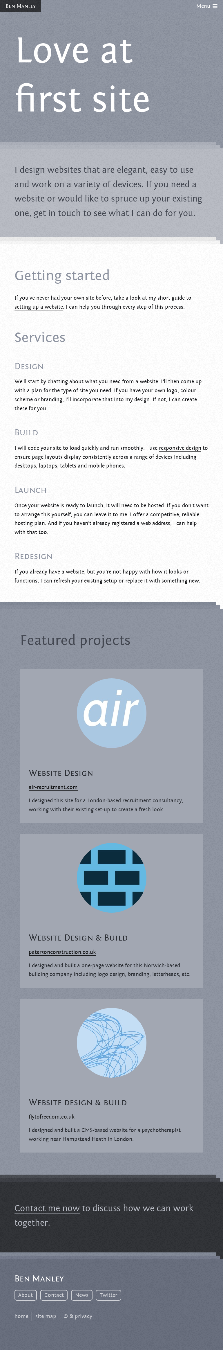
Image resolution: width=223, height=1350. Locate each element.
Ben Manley (21, 6)
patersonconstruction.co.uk (62, 952)
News (81, 1295)
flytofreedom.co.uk (52, 1117)
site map (45, 1316)
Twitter (108, 1295)
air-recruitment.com (53, 787)
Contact (54, 1295)
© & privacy (78, 1316)
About (25, 1295)
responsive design (180, 448)
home (21, 1316)
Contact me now (47, 1208)
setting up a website (38, 307)
